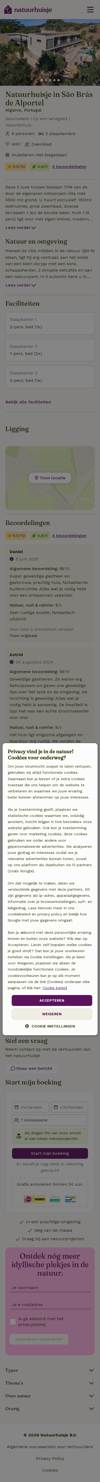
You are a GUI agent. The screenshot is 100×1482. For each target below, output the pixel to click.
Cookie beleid (55, 988)
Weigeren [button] (52, 1014)
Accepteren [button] (51, 1000)
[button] (50, 1026)
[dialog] (49, 889)
